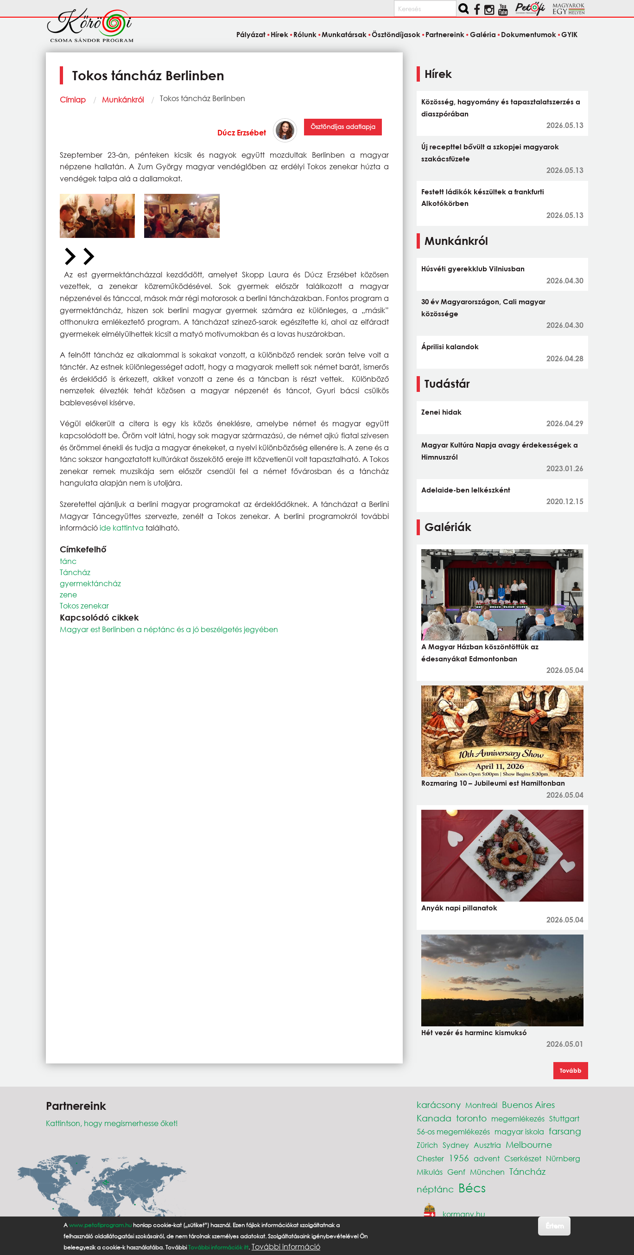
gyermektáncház (90, 583)
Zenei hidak (441, 412)
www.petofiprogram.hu (100, 1225)
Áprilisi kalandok (450, 346)
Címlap (73, 99)
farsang (565, 1131)
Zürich (427, 1145)
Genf (456, 1172)
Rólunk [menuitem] (305, 34)
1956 (459, 1158)
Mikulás (430, 1172)
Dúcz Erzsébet (241, 132)
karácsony (439, 1104)
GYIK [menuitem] (569, 34)
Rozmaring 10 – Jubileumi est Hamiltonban (493, 783)
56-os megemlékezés (453, 1131)
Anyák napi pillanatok (459, 907)
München (487, 1172)
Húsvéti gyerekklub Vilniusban (473, 268)
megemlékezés (518, 1118)
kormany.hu (464, 1214)
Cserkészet (522, 1158)
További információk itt (218, 1247)
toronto (471, 1118)
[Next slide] (87, 257)
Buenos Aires (528, 1104)
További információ (286, 1246)
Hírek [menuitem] (279, 34)
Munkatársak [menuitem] (344, 34)
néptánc (435, 1189)
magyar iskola (519, 1131)
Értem (554, 1225)
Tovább (571, 1070)
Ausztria (487, 1145)
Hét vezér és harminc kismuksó (474, 1032)
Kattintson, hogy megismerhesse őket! (112, 1123)
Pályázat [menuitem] (251, 34)
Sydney (456, 1145)
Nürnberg (563, 1158)
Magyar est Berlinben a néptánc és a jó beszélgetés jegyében (169, 629)
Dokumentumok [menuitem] (528, 34)
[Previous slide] (69, 257)
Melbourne (529, 1144)
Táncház (75, 572)
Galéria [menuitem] (483, 34)
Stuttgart (564, 1118)
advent (487, 1158)
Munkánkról (123, 99)
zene (68, 594)
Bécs (472, 1187)
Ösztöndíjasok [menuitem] (396, 34)
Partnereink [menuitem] (444, 34)
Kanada (434, 1118)
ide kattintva (121, 527)
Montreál (481, 1105)
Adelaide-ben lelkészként (465, 490)
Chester (430, 1158)
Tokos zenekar (84, 605)
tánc (68, 561)
